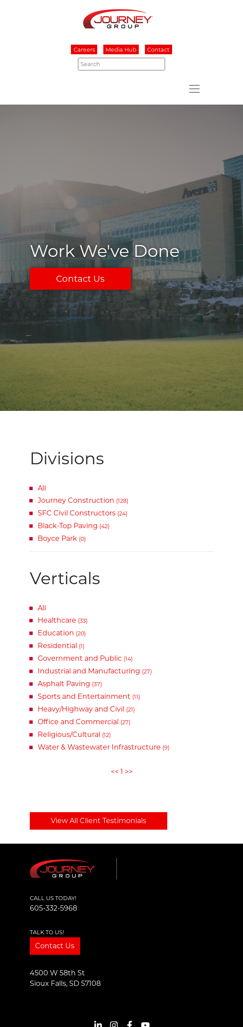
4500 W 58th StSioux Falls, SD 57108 (65, 978)
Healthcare (63, 620)
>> (129, 772)
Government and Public (85, 658)
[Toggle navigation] (194, 89)
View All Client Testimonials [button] (98, 821)
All (42, 488)
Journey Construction (83, 500)
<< (115, 772)
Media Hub (121, 49)
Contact (158, 49)
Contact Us (80, 278)
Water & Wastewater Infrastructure (103, 747)
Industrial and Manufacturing (95, 671)
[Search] (121, 64)
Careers (84, 49)
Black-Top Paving (73, 526)
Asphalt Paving (70, 684)
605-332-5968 (53, 908)
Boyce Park (62, 538)
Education (62, 633)
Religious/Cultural (74, 734)
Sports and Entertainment (89, 696)
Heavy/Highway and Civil (86, 709)
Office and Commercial (84, 722)
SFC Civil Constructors (82, 513)
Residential (61, 645)
